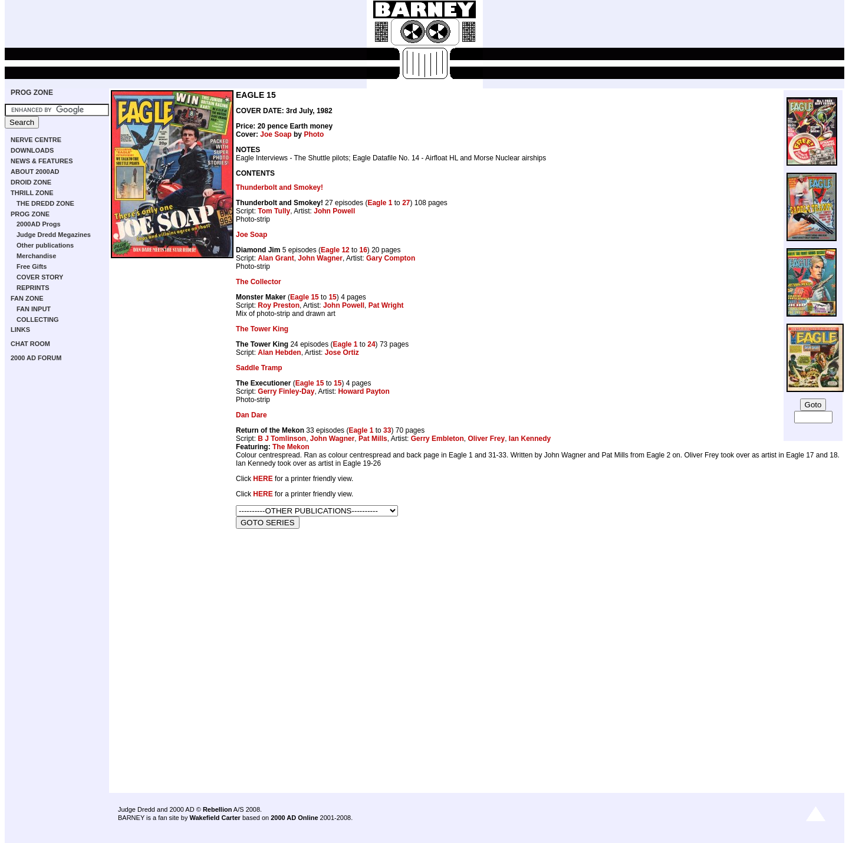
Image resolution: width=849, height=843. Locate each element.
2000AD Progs (39, 224)
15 (332, 297)
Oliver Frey (486, 438)
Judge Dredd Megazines (54, 234)
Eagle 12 (335, 250)
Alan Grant (276, 258)
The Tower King (262, 329)
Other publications (45, 245)
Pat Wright (386, 305)
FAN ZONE (27, 298)
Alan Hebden (279, 352)
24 (371, 344)
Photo (314, 134)
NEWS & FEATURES (42, 160)
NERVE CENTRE (36, 139)
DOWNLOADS (32, 150)
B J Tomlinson (282, 438)
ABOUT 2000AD (35, 171)
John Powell (334, 211)
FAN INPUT (34, 308)
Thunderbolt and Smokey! (279, 187)
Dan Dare (251, 415)
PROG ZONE (32, 92)
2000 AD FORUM (36, 357)
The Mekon (291, 447)
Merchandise (36, 255)
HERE (262, 479)
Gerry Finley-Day (286, 391)
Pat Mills (372, 438)
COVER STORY (40, 277)
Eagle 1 (379, 203)
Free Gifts (32, 266)
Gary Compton (390, 258)
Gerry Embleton (437, 438)
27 (406, 203)
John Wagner (320, 258)
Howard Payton (363, 391)
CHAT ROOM (30, 343)
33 (387, 430)
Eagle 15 (304, 297)
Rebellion (217, 809)
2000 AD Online (294, 817)
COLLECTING (38, 319)
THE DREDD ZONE (45, 203)
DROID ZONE (31, 182)
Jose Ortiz (342, 352)
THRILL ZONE (32, 192)
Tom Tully (274, 211)
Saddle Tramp (259, 368)
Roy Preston (279, 305)
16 (363, 250)
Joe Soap (275, 134)
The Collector (258, 282)
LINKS (20, 329)
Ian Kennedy (530, 438)
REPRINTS (33, 287)
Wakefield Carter (214, 817)
